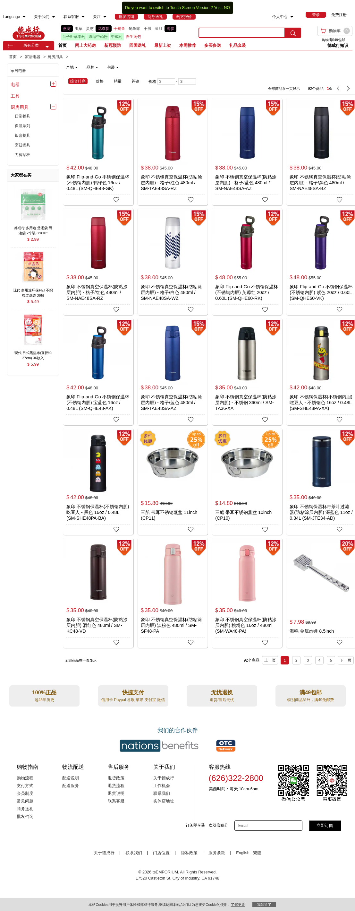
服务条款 (216, 853)
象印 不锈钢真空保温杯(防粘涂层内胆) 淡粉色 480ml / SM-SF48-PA (171, 625)
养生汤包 (133, 36)
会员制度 (25, 793)
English (243, 853)
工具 (15, 96)
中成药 (117, 36)
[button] (47, 46)
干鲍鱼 (119, 28)
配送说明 (70, 778)
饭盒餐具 (22, 135)
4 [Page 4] (319, 660)
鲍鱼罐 (134, 28)
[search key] (242, 33)
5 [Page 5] (331, 660)
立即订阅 (325, 825)
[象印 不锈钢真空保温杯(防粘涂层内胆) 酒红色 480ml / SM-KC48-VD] (98, 591)
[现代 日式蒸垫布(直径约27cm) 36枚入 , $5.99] (33, 353)
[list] (125, 33)
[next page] (348, 88)
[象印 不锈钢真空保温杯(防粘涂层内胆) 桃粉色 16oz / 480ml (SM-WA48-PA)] (247, 591)
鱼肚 (159, 28)
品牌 (92, 67)
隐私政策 (189, 853)
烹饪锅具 (22, 145)
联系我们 (161, 793)
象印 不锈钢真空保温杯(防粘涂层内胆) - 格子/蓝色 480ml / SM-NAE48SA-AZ (245, 182)
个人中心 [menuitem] (280, 16)
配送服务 (70, 786)
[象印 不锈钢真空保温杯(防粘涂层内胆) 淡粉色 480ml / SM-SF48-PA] (172, 593)
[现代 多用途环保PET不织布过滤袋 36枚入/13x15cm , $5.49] (33, 291)
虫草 (78, 28)
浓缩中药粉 (98, 36)
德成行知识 (337, 45)
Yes (217, 7)
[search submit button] (293, 33)
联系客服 (116, 801)
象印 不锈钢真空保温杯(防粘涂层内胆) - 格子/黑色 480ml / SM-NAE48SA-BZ (320, 182)
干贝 (147, 28)
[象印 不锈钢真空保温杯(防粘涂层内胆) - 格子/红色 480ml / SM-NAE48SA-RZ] (98, 261)
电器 (15, 84)
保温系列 (22, 126)
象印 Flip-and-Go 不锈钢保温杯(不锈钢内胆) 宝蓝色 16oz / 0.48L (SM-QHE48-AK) (97, 402)
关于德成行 (163, 778)
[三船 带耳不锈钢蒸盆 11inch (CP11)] (172, 481)
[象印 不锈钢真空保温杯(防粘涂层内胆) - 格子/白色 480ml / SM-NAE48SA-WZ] (172, 261)
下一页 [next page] (345, 660)
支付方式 (25, 786)
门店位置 (161, 853)
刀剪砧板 (22, 154)
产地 (72, 67)
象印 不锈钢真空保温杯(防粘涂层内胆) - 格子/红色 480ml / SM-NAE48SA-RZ (97, 292)
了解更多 (238, 905)
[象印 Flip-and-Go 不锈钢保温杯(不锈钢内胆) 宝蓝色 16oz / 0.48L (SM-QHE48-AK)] (98, 371)
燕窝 (67, 28)
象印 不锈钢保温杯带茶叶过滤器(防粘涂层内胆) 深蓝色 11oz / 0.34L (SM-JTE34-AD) (321, 512)
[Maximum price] (187, 81)
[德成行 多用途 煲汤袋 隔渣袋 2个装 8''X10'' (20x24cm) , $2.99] (33, 228)
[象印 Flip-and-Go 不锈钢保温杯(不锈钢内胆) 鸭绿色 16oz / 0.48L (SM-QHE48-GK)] (98, 151)
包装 (113, 67)
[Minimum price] (166, 81)
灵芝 (90, 28)
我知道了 (264, 905)
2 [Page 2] (296, 660)
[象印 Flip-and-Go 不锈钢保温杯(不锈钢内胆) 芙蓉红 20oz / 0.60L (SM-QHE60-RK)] (247, 261)
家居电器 (18, 70)
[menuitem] (24, 16)
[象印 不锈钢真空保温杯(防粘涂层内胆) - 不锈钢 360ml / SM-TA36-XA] (247, 371)
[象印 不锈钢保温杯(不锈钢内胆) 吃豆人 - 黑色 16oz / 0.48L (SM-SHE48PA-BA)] (98, 481)
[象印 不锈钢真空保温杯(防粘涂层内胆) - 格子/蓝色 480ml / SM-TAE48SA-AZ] (172, 371)
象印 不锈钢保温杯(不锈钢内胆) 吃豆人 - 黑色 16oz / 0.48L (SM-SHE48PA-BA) (97, 512)
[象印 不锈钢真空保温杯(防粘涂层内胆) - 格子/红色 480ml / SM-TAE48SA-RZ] (172, 151)
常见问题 (25, 801)
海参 (170, 28)
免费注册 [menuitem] (339, 15)
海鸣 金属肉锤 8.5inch (312, 631)
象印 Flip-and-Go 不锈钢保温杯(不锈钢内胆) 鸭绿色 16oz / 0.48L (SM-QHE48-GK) (97, 182)
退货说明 (116, 793)
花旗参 (103, 28)
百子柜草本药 (73, 36)
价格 (100, 81)
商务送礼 (25, 809)
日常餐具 (22, 116)
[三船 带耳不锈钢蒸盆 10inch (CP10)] (247, 481)
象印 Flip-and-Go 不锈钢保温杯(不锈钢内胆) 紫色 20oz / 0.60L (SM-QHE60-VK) (321, 292)
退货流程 (116, 786)
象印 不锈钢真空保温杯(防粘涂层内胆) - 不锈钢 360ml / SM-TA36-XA (245, 402)
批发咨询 (25, 816)
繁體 (257, 853)
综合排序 (78, 81)
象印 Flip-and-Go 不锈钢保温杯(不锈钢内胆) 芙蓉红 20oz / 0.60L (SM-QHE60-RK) (246, 292)
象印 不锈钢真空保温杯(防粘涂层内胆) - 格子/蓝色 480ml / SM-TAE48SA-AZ (171, 402)
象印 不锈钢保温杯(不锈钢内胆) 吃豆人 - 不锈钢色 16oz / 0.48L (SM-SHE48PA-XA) (321, 402)
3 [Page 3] (308, 660)
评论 (135, 81)
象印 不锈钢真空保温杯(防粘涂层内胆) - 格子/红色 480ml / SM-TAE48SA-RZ (171, 182)
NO (227, 7)
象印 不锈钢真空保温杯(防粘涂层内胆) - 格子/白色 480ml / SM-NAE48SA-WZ (171, 292)
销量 (118, 81)
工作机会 (161, 786)
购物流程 (25, 778)
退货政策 (116, 778)
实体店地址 (163, 801)
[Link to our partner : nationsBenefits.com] (159, 746)
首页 (62, 45)
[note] (93, 67)
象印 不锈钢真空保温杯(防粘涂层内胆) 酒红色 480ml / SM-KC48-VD (97, 625)
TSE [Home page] (28, 33)
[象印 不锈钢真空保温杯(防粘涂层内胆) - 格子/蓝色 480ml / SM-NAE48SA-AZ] (247, 151)
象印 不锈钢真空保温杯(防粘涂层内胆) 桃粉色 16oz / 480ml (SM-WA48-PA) (245, 625)
